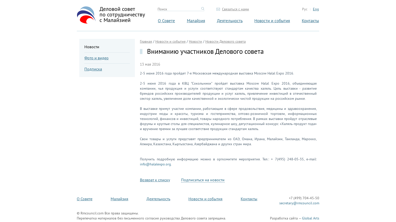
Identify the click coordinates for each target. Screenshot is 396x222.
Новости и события (272, 20)
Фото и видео (96, 57)
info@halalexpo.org (155, 164)
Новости (91, 46)
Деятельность (230, 20)
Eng (316, 9)
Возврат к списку (155, 179)
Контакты (310, 20)
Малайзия (196, 20)
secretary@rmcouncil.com (299, 203)
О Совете (166, 20)
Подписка (93, 68)
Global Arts (310, 218)
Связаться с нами (235, 9)
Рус (304, 9)
